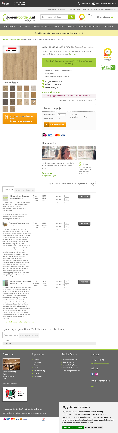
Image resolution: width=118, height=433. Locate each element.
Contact (109, 27)
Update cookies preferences (32, 409)
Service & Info (95, 27)
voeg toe (84, 197)
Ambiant (36, 373)
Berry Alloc (37, 362)
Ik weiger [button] (79, 427)
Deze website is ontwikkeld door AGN (34, 413)
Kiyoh (92, 386)
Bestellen (35, 335)
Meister (36, 365)
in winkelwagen (57, 125)
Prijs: (57, 202)
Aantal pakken (49, 118)
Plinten (48, 27)
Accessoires (20, 190)
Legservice (83, 27)
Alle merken (38, 376)
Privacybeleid (7, 409)
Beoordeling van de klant (71, 371)
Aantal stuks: (60, 199)
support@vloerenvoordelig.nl (100, 363)
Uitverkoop (58, 27)
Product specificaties (11, 335)
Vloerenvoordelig (39, 371)
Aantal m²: (59, 196)
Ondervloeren (8, 189)
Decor (7, 341)
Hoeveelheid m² (49, 114)
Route (15, 383)
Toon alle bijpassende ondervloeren (18, 322)
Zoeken (71, 17)
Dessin (7, 343)
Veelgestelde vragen (70, 359)
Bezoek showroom (69, 362)
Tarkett (36, 368)
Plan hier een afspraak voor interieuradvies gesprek (59, 33)
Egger (19, 39)
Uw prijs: (74, 117)
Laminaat (14, 27)
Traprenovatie (71, 27)
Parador (36, 359)
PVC (21, 27)
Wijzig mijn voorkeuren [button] (93, 427)
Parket (28, 27)
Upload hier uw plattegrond (21, 118)
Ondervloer (38, 27)
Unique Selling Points (70, 365)
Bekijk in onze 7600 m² (68, 96)
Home (6, 27)
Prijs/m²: (35, 196)
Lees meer (72, 54)
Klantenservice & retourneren (57, 9)
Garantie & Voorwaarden (71, 368)
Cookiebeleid (17, 409)
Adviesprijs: (74, 114)
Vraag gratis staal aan (51, 92)
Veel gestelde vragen (49, 175)
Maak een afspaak (8, 383)
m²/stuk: (35, 200)
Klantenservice (47, 173)
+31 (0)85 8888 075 (76, 9)
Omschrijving (25, 335)
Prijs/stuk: (36, 198)
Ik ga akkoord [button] (68, 427)
